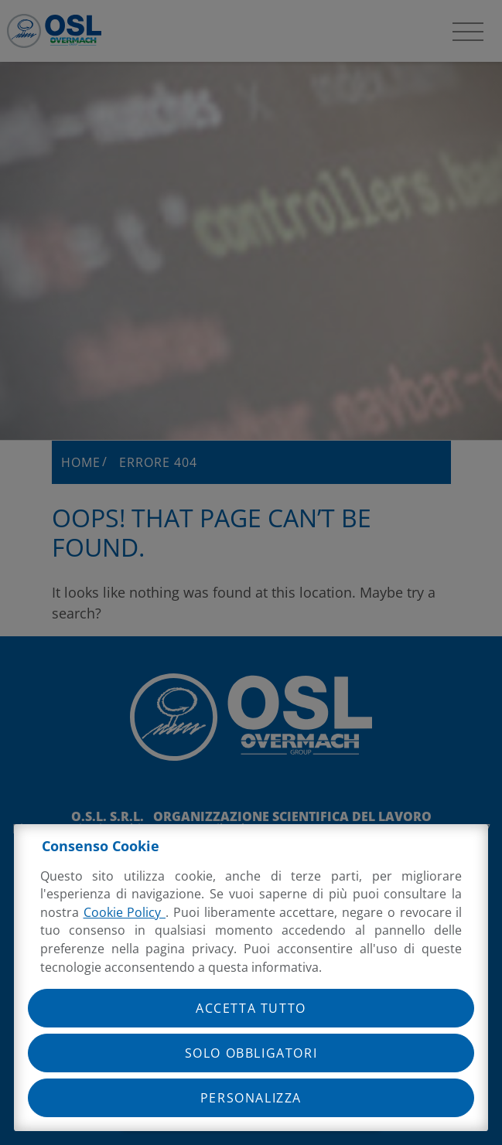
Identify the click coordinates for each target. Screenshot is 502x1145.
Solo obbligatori (251, 1053)
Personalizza (251, 1097)
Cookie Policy (125, 912)
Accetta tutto (251, 1008)
